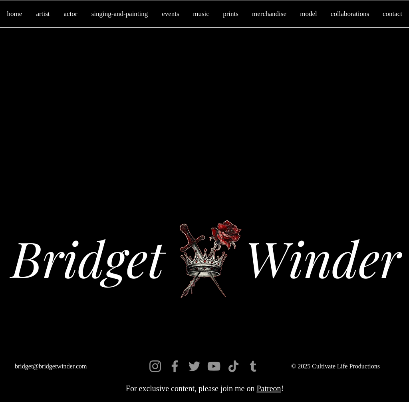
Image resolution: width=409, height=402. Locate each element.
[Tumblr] (253, 366)
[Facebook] (175, 366)
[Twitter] (194, 366)
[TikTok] (233, 366)
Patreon (268, 388)
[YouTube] (214, 366)
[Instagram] (155, 366)
